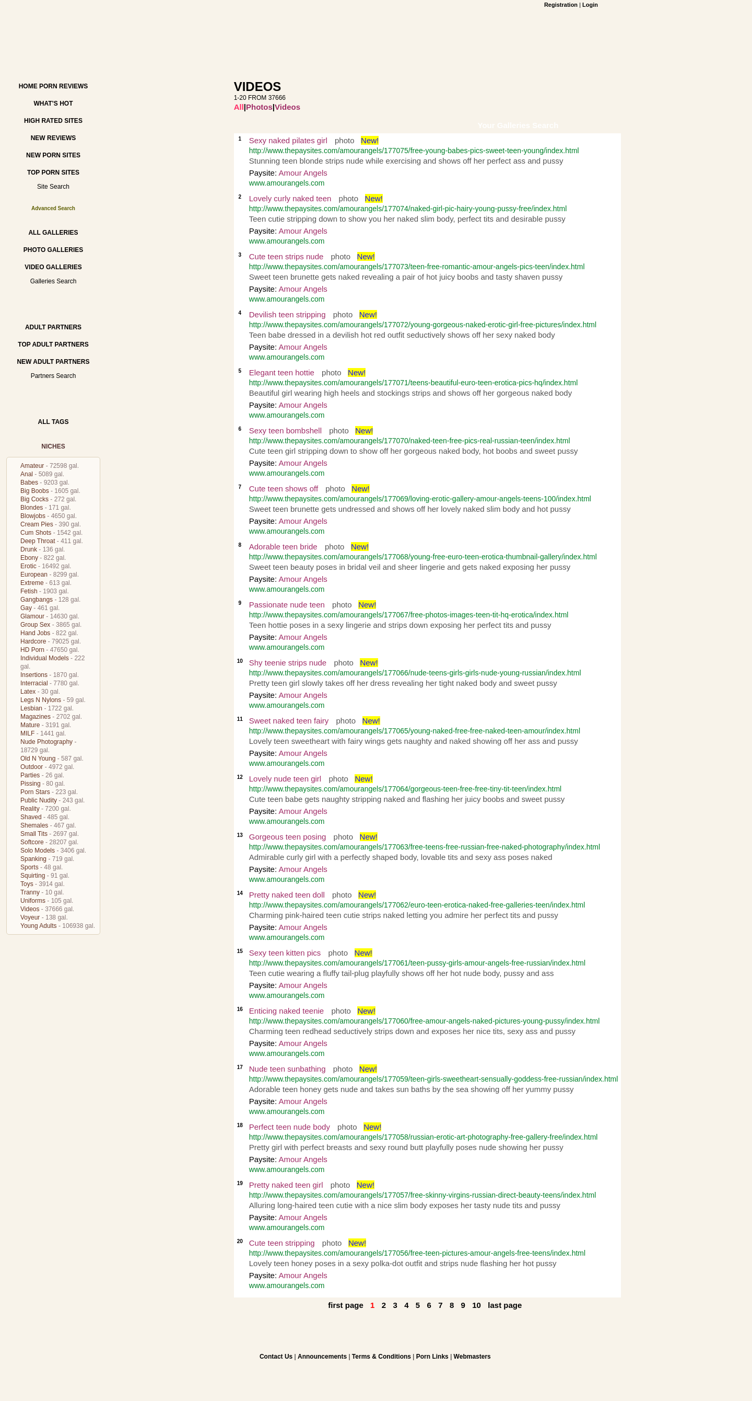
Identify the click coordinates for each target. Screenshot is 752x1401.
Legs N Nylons (40, 700)
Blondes (31, 507)
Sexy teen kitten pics (285, 952)
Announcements (322, 1356)
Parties (30, 775)
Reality (30, 808)
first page (345, 1305)
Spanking (33, 859)
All (239, 106)
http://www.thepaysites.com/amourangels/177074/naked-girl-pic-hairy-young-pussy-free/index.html (408, 208)
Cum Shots (35, 532)
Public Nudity (38, 800)
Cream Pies (36, 524)
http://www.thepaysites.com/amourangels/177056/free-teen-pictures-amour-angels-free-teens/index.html (417, 1253)
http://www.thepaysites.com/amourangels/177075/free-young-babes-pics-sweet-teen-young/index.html (414, 150)
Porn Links (432, 1356)
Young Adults (38, 925)
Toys (26, 884)
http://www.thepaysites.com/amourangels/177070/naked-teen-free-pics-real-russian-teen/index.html (409, 441)
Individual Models (44, 658)
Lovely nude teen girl (285, 778)
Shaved (31, 817)
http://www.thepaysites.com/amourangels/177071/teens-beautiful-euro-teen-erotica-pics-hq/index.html (413, 382)
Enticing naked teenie (286, 1010)
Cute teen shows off (283, 488)
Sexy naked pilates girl (288, 140)
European (34, 574)
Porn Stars (35, 792)
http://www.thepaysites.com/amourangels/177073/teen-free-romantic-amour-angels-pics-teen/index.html (417, 266)
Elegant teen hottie (281, 372)
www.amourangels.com (287, 183)
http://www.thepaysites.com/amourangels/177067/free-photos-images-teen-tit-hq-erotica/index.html (409, 615)
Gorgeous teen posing (287, 836)
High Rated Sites (53, 120)
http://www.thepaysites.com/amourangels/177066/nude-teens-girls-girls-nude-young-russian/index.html (415, 673)
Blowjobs (32, 516)
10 (476, 1305)
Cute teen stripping (282, 1242)
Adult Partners (53, 327)
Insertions (34, 675)
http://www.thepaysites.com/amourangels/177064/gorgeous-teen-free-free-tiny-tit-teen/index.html (405, 789)
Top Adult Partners (53, 344)
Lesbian (31, 708)
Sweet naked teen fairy (289, 720)
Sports (29, 867)
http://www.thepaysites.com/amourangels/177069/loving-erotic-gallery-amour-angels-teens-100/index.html (420, 499)
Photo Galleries (53, 250)
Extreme (32, 583)
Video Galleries (53, 267)
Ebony (29, 557)
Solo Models (37, 850)
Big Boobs (34, 491)
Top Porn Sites (53, 172)
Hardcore (33, 641)
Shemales (34, 825)
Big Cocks (34, 499)
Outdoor (31, 767)
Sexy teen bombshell (285, 430)
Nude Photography (46, 741)
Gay (26, 608)
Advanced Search (53, 208)
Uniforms (32, 900)
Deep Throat (37, 541)
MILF (27, 733)
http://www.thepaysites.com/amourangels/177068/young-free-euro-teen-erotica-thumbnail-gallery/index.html (423, 557)
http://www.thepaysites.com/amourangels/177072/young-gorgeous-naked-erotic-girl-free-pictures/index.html (422, 324)
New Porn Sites (53, 155)
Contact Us (276, 1356)
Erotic (28, 566)
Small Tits (34, 833)
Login (590, 5)
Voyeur (30, 917)
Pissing (30, 783)
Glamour (32, 616)
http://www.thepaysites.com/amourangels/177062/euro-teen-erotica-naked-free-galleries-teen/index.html (417, 905)
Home (28, 86)
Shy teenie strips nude (287, 662)
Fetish (29, 591)
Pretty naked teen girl (286, 1184)
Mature (30, 725)
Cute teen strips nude (286, 256)
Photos (259, 106)
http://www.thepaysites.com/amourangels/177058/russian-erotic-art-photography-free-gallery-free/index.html (423, 1137)
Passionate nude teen (287, 604)
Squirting (32, 875)
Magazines (35, 716)
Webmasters (472, 1356)
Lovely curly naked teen (290, 198)
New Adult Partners (53, 361)
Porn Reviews (63, 86)
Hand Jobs (35, 633)
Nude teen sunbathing (287, 1068)
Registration (561, 5)
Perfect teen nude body (289, 1126)
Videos (29, 909)
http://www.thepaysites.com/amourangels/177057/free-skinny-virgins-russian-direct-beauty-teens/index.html (422, 1195)
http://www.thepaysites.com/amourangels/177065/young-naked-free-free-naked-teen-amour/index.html (414, 731)
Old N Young (37, 758)
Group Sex (35, 624)
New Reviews (53, 138)
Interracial (34, 683)
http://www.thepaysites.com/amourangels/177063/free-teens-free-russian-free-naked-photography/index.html (424, 847)
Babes (29, 482)
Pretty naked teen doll (287, 894)
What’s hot (53, 103)
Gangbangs (36, 599)
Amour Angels (302, 172)
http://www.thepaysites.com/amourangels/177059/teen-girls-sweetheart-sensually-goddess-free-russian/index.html (433, 1079)
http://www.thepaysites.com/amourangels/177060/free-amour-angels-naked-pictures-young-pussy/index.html (424, 1021)
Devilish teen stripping (287, 314)
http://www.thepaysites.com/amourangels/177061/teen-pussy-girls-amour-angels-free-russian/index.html (417, 963)
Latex (28, 691)
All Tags (53, 422)
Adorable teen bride (283, 546)
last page (505, 1305)
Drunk (28, 549)
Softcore (32, 842)
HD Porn (32, 649)
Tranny (30, 892)
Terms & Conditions (381, 1356)
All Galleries (53, 232)
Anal (26, 474)
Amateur (32, 465)
